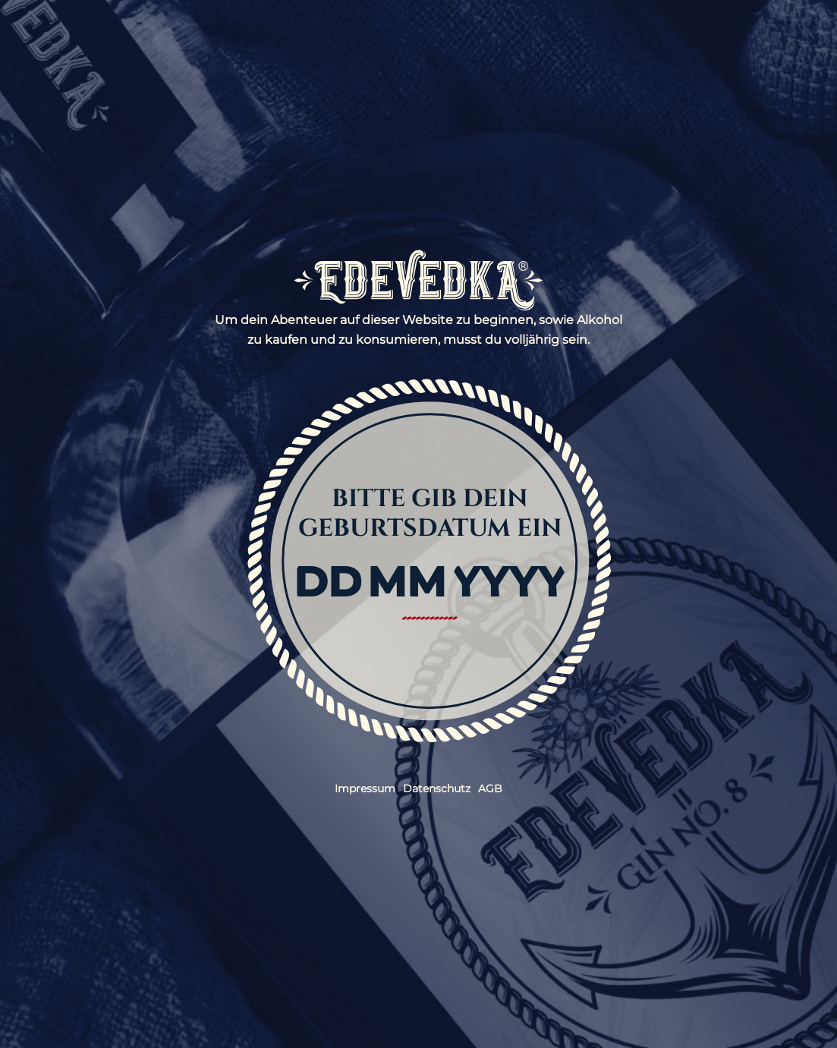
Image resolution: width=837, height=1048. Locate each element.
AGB (490, 788)
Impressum (365, 788)
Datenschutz (436, 788)
